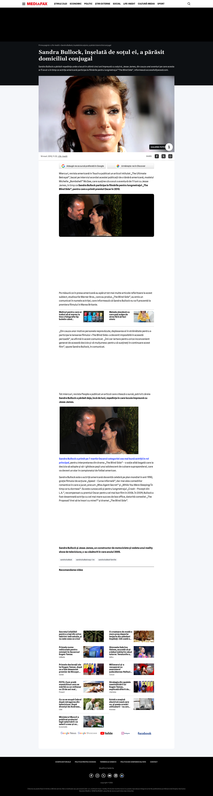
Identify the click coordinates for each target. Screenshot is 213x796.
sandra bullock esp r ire (85, 560)
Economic (76, 4)
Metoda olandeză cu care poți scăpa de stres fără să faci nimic (119, 315)
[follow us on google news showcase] (87, 733)
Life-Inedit (129, 4)
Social (117, 4)
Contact (154, 762)
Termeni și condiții (108, 762)
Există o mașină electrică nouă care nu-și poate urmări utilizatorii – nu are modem (119, 703)
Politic (88, 4)
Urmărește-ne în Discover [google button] (130, 166)
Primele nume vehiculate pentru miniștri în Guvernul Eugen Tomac (69, 651)
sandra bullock (66, 560)
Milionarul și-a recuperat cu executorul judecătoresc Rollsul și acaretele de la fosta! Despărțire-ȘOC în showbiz (120, 668)
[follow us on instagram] (125, 733)
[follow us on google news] (68, 733)
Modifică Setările (106, 768)
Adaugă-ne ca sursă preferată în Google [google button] (82, 166)
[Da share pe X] (164, 156)
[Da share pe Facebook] (157, 156)
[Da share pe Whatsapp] (170, 156)
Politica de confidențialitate (133, 762)
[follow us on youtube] (106, 733)
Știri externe (102, 4)
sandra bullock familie (107, 560)
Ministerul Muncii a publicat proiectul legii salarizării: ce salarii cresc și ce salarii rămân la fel (69, 720)
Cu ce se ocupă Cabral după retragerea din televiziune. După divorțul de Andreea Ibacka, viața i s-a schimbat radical (70, 703)
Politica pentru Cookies (85, 762)
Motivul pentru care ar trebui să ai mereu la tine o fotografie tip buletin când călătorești (70, 315)
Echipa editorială (63, 762)
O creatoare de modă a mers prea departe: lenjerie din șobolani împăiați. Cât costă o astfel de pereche (120, 635)
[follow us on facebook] (144, 733)
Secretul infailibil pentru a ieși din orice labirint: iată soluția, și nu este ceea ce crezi (70, 635)
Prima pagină (44, 45)
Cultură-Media (146, 4)
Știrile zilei (60, 4)
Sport (160, 4)
